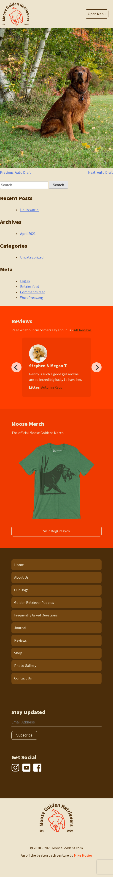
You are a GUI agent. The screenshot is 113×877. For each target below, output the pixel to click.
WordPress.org (31, 297)
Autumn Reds (51, 387)
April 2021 (28, 233)
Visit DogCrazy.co (56, 531)
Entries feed (29, 286)
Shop (18, 653)
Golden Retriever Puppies (34, 602)
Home (19, 564)
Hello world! (29, 209)
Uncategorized (31, 257)
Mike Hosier (83, 855)
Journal (20, 627)
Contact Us (23, 678)
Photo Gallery (25, 665)
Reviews (20, 640)
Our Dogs (21, 590)
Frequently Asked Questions (36, 615)
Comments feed (32, 292)
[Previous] (16, 367)
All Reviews (82, 330)
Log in (25, 281)
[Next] (96, 367)
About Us (21, 577)
